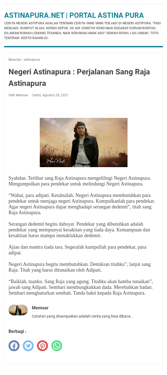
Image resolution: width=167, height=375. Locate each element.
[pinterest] (42, 345)
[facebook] (14, 345)
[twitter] (28, 345)
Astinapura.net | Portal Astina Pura (74, 15)
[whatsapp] (56, 345)
